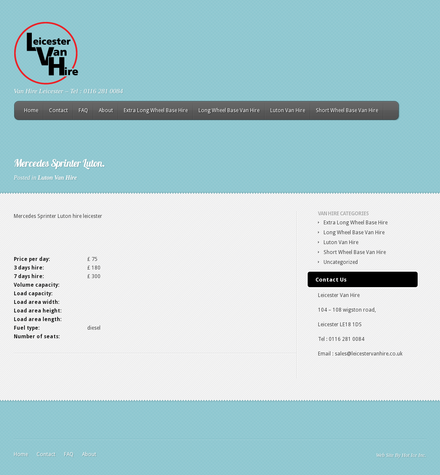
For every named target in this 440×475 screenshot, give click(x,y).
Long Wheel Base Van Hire (229, 110)
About (106, 110)
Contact (58, 110)
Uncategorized (341, 262)
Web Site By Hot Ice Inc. (401, 455)
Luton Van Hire (287, 110)
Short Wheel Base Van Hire (347, 110)
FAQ (83, 110)
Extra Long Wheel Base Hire (156, 110)
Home (31, 110)
